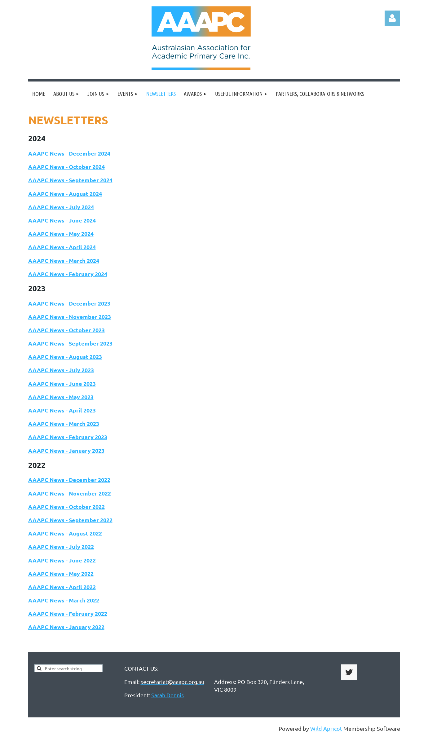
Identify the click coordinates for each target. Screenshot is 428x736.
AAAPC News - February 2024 (67, 273)
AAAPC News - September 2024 (70, 179)
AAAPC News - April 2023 (62, 410)
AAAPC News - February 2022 (67, 613)
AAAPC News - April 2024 (62, 246)
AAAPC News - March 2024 (63, 260)
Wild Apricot (326, 728)
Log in (392, 18)
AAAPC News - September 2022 (70, 519)
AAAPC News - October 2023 (66, 329)
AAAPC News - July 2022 (61, 546)
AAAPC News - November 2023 (69, 316)
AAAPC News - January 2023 (66, 450)
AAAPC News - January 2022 (66, 626)
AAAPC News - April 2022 (62, 586)
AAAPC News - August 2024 (65, 193)
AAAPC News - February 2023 (67, 436)
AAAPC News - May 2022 (61, 573)
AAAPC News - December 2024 (69, 153)
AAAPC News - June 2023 (62, 383)
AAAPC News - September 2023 (70, 343)
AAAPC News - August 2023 (65, 356)
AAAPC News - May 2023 (61, 396)
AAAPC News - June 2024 (62, 220)
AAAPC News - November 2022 (69, 493)
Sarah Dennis (167, 695)
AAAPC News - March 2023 (63, 423)
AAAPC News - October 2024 (66, 166)
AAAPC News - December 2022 (69, 479)
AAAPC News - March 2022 (63, 600)
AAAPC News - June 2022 (62, 560)
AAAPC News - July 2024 (61, 206)
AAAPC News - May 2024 (61, 233)
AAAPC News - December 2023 (69, 303)
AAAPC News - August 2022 (65, 533)
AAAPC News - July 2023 (61, 369)
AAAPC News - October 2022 (66, 506)
